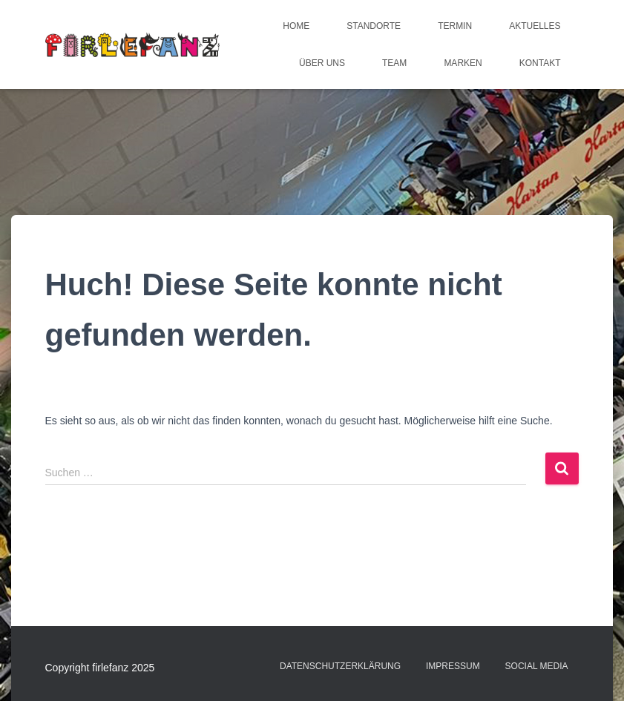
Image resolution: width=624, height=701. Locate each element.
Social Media (536, 666)
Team (394, 63)
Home (296, 26)
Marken (463, 63)
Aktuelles (534, 26)
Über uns (322, 63)
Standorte (374, 26)
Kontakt (540, 63)
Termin (455, 26)
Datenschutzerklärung (340, 666)
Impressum (453, 666)
